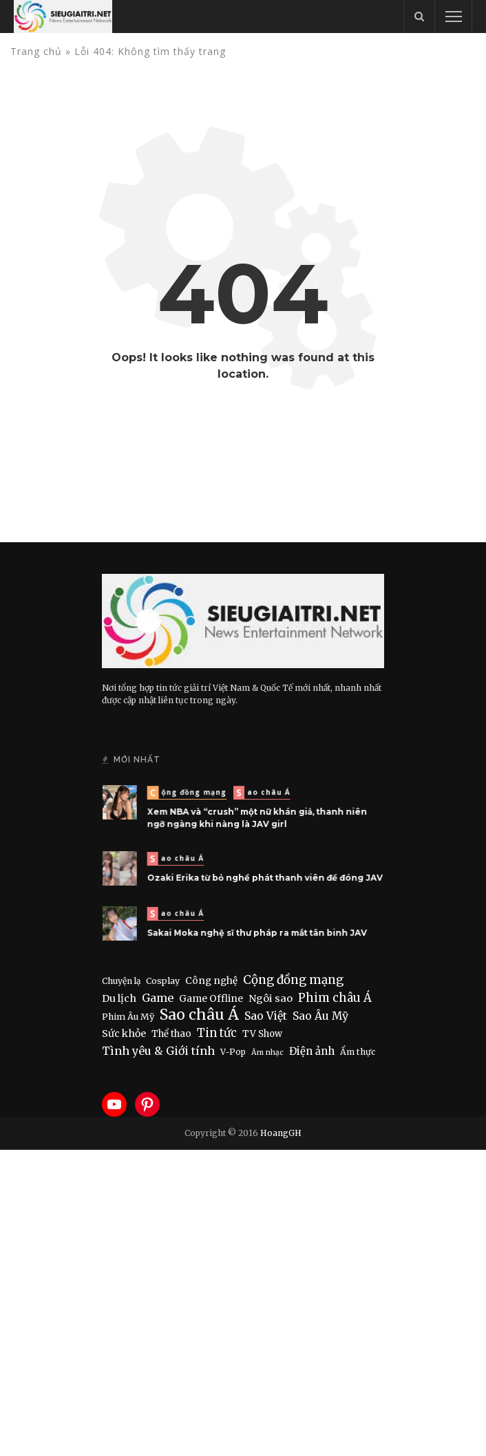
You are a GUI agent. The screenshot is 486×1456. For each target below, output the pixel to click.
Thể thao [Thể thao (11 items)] (171, 1034)
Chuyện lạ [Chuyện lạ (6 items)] (121, 981)
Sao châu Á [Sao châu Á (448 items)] (199, 1015)
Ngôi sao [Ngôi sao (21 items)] (271, 998)
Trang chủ (36, 51)
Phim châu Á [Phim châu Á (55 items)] (335, 998)
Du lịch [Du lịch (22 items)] (119, 998)
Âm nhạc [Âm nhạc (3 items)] (267, 1052)
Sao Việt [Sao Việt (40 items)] (265, 1016)
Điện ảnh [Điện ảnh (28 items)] (312, 1051)
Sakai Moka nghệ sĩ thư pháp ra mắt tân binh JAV (256, 932)
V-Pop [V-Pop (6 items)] (233, 1052)
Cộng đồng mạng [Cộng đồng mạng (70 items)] (293, 979)
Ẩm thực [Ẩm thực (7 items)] (357, 1052)
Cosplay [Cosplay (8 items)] (163, 981)
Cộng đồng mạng (192, 794)
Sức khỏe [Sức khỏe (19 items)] (124, 1033)
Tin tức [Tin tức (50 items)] (217, 1033)
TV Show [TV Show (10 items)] (262, 1034)
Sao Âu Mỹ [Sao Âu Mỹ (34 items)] (320, 1016)
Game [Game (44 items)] (157, 998)
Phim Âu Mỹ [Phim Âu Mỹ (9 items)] (128, 1016)
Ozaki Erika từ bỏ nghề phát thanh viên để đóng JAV (263, 877)
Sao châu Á (262, 794)
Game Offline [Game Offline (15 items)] (211, 998)
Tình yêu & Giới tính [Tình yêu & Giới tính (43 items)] (158, 1051)
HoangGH (281, 1133)
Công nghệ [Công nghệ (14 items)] (211, 981)
